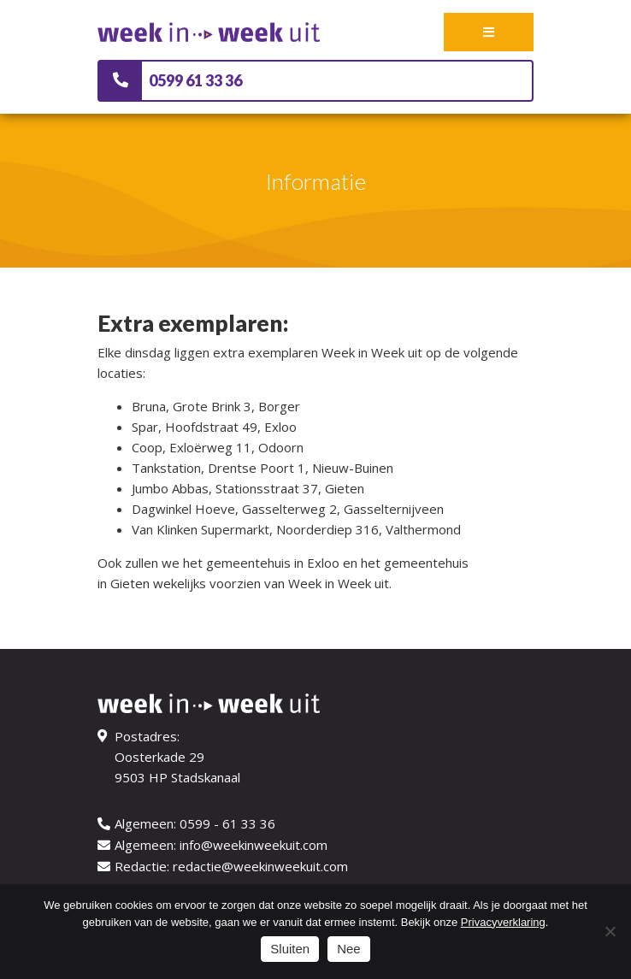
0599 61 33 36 (195, 80)
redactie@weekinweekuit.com (260, 866)
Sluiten (290, 948)
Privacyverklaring (503, 922)
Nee (349, 948)
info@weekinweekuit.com (253, 844)
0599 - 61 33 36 (227, 823)
